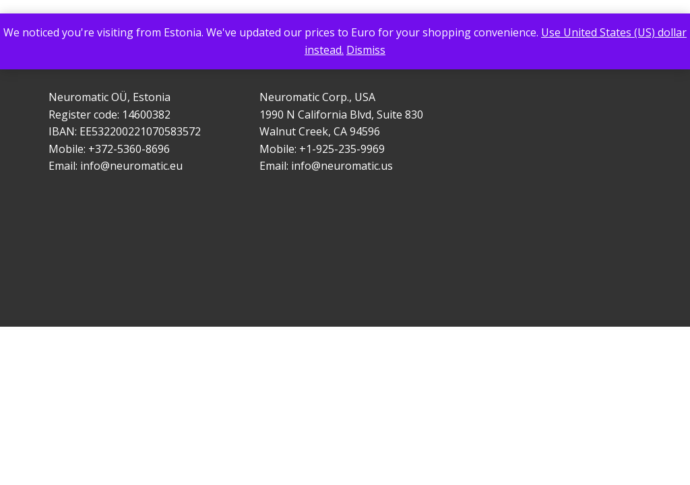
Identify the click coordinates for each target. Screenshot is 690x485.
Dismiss (365, 49)
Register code (83, 114)
